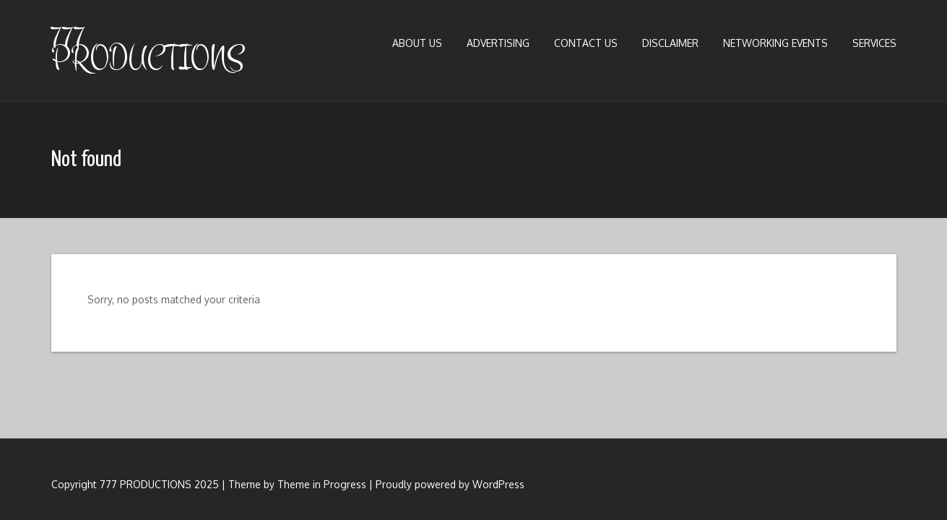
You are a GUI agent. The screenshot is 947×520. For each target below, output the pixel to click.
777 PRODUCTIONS (147, 48)
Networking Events (775, 43)
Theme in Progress (321, 484)
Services (874, 43)
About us (417, 43)
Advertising (498, 43)
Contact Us (586, 43)
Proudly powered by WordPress (450, 484)
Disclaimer (670, 43)
